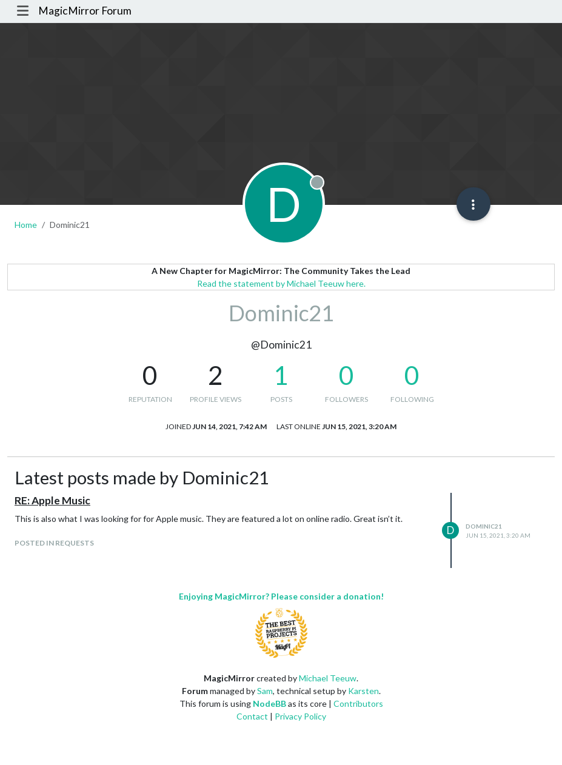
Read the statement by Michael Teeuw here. (281, 283)
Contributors (358, 703)
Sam (265, 691)
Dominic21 (484, 526)
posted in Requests (54, 542)
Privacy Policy (300, 716)
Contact (252, 716)
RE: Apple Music (52, 500)
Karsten (363, 691)
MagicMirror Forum (85, 10)
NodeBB (269, 703)
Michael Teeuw (327, 678)
